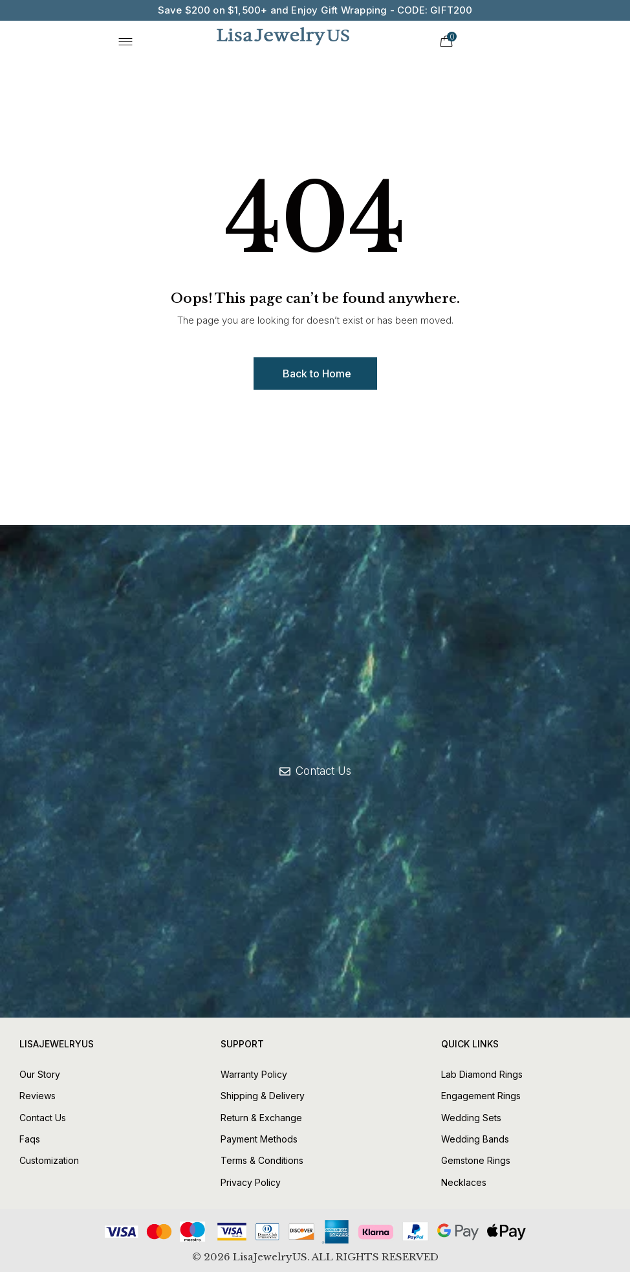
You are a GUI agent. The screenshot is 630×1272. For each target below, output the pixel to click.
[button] (315, 373)
